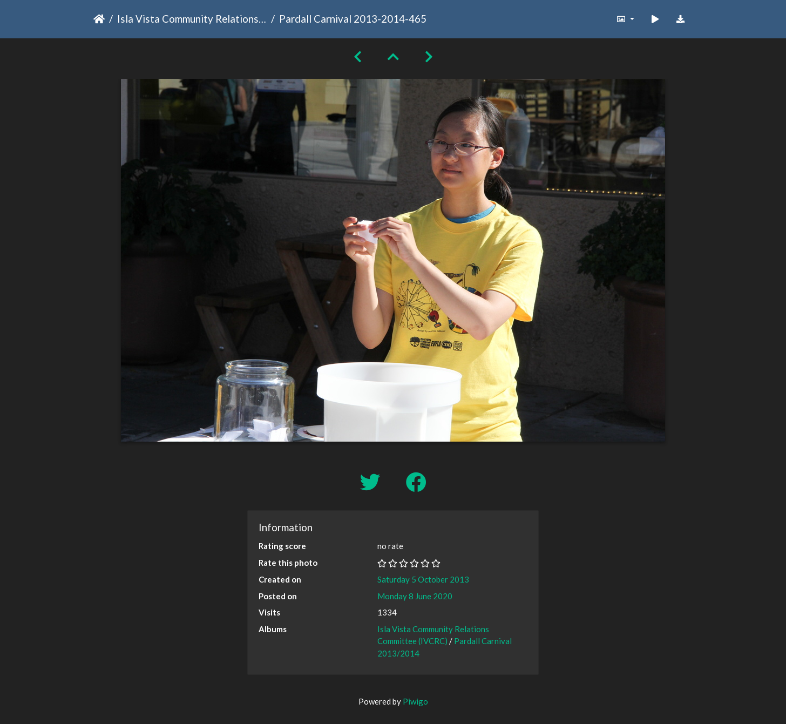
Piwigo (415, 701)
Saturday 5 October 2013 (423, 579)
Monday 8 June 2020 (414, 596)
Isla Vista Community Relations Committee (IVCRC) (192, 18)
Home (99, 18)
